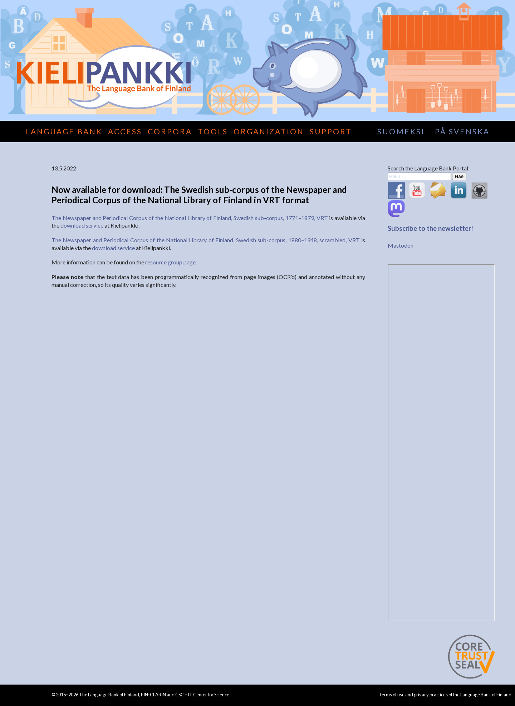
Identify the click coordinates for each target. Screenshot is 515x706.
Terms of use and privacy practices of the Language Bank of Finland (445, 694)
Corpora (170, 131)
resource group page (170, 262)
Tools (213, 131)
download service (81, 225)
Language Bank (64, 131)
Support (331, 131)
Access (125, 131)
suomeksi (401, 131)
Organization (269, 131)
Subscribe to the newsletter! (430, 228)
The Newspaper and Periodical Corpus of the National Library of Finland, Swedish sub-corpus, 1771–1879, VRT (190, 217)
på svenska (462, 131)
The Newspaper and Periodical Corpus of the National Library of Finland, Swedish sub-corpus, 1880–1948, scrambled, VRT (206, 240)
